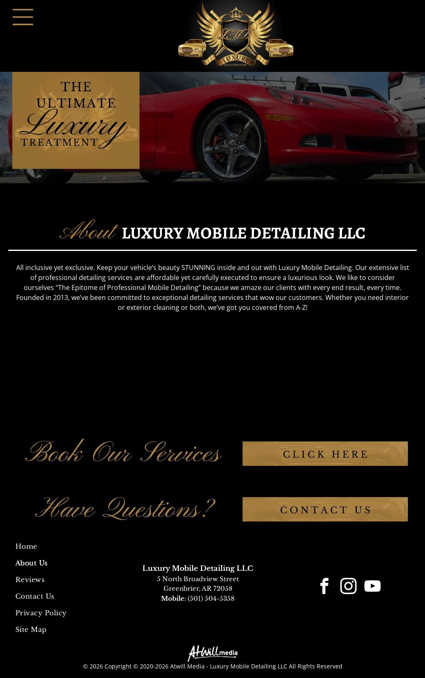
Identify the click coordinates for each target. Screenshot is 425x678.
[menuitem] (62, 546)
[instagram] (348, 588)
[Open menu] (23, 17)
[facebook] (324, 588)
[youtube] (372, 588)
